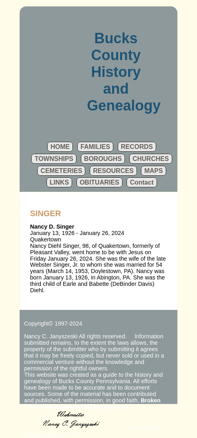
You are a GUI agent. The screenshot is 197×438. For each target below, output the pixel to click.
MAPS (153, 170)
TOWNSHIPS (53, 158)
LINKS (59, 182)
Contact (142, 182)
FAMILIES (95, 146)
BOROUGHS (103, 158)
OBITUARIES (99, 182)
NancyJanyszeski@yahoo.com (86, 407)
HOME (60, 146)
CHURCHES (151, 158)
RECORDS (137, 146)
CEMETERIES (61, 170)
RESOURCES (113, 170)
